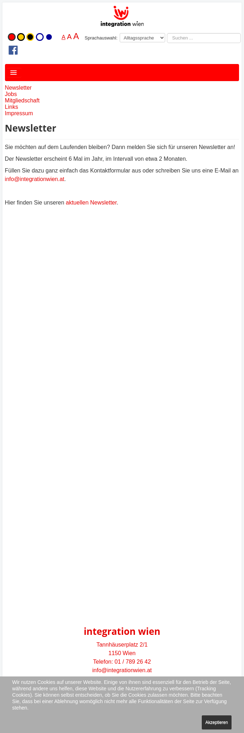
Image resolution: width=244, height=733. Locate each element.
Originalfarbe (12, 37)
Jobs (11, 94)
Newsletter (18, 88)
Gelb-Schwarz (21, 37)
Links (11, 107)
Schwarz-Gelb (30, 37)
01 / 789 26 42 (133, 662)
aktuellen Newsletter (91, 203)
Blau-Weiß (49, 37)
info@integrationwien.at (34, 179)
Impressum (19, 113)
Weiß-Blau (40, 37)
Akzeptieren (216, 722)
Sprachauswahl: (101, 38)
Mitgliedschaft (22, 100)
